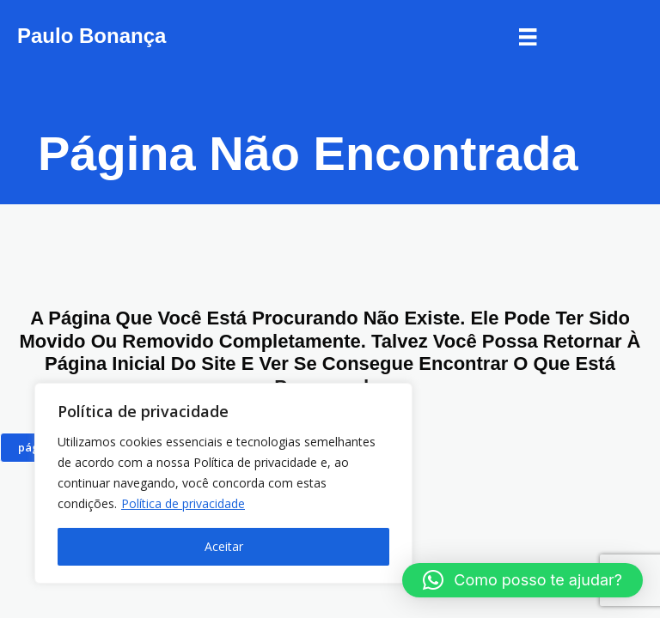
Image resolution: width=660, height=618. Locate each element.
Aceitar (224, 546)
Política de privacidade (183, 503)
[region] (223, 483)
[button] (522, 580)
